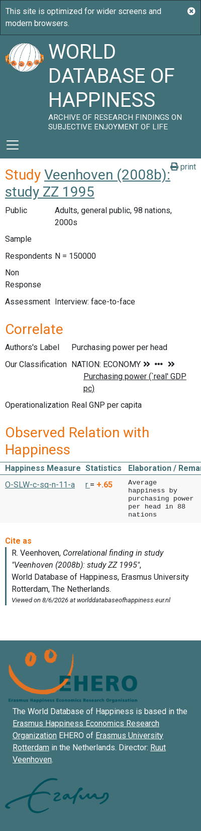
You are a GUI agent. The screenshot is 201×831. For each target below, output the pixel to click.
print (183, 167)
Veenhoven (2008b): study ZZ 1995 (87, 183)
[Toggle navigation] (12, 144)
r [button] (87, 484)
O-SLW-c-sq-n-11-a (40, 484)
